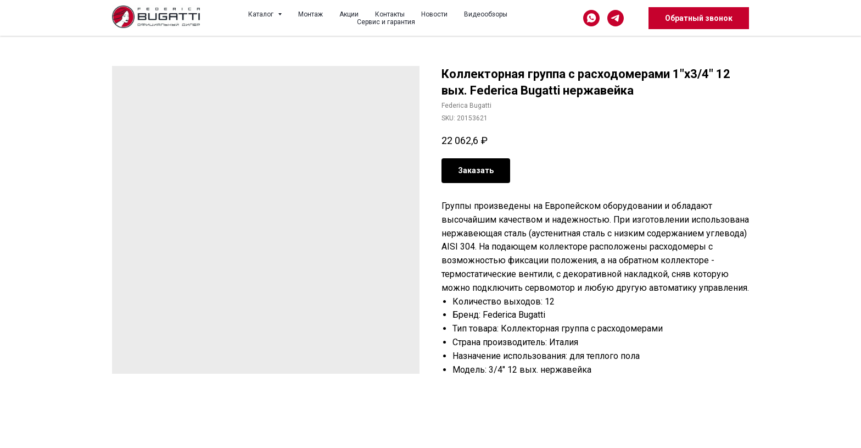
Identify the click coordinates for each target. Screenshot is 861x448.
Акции (349, 14)
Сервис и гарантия (386, 22)
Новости (434, 14)
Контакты (390, 14)
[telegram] (615, 18)
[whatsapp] (591, 18)
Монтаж (310, 14)
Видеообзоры (485, 14)
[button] (698, 18)
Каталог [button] (261, 14)
